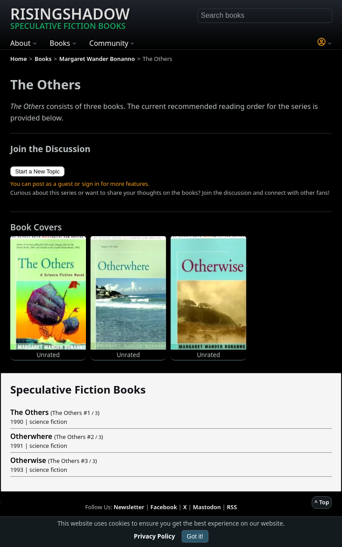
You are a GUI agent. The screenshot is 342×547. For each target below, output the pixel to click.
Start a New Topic (37, 171)
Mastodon (207, 507)
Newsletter (129, 507)
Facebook (164, 507)
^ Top (321, 502)
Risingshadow (70, 17)
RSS (232, 507)
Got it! (195, 536)
